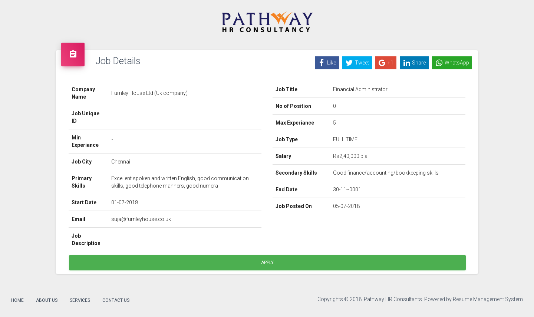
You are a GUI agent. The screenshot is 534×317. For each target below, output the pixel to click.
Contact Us (115, 300)
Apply (267, 262)
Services (80, 300)
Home (17, 300)
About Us (46, 300)
